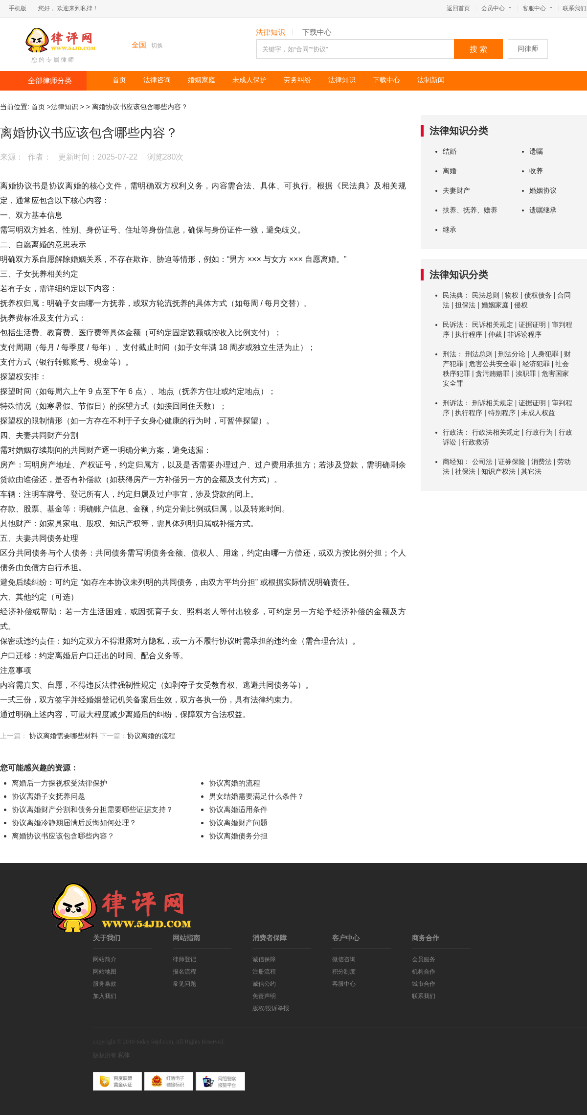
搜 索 (478, 49)
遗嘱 (536, 151)
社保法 (465, 471)
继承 (449, 229)
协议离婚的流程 (151, 736)
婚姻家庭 (201, 80)
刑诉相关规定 (492, 403)
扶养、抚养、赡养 (470, 210)
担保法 (465, 305)
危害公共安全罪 (493, 364)
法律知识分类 (458, 130)
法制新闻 (431, 80)
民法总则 (485, 295)
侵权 (521, 305)
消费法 (541, 461)
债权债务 (538, 295)
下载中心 (317, 32)
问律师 (528, 48)
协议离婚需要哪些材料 (63, 736)
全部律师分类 (50, 81)
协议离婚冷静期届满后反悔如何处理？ (74, 822)
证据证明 (532, 324)
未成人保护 (249, 80)
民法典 (453, 295)
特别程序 (502, 413)
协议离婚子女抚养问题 (48, 796)
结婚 (449, 151)
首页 (119, 80)
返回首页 (458, 8)
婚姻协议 (543, 190)
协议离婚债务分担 (238, 836)
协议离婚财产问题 (238, 822)
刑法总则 (479, 354)
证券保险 (511, 461)
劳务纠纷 (297, 80)
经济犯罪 (536, 364)
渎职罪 (526, 373)
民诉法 (453, 324)
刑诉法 (453, 403)
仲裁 (495, 334)
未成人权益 (538, 413)
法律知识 (270, 32)
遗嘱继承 (543, 210)
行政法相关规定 (496, 432)
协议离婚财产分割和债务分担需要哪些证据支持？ (92, 809)
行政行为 (539, 432)
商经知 (453, 461)
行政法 (453, 432)
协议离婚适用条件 (238, 809)
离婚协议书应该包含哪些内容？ (140, 107)
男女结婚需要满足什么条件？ (256, 796)
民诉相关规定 (492, 324)
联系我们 (574, 8)
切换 (157, 45)
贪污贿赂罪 (492, 373)
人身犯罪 (545, 354)
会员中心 (496, 8)
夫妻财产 (456, 190)
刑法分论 (511, 354)
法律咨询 (157, 80)
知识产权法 (498, 471)
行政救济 (475, 442)
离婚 (449, 171)
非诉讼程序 (524, 334)
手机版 (17, 8)
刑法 (449, 354)
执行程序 (468, 334)
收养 (536, 171)
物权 (512, 295)
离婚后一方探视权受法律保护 (59, 783)
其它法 (531, 471)
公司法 (482, 461)
